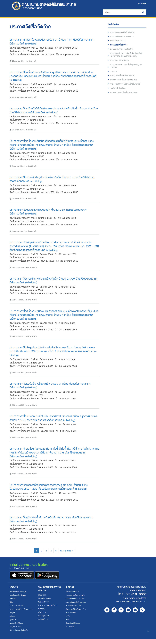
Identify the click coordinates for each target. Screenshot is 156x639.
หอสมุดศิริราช (43, 619)
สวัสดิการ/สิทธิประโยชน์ (75, 599)
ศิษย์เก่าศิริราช (43, 602)
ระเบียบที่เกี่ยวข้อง (118, 88)
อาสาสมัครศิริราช (16, 623)
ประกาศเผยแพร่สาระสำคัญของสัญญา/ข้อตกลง (126, 65)
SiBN (68, 619)
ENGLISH (142, 3)
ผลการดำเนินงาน (44, 598)
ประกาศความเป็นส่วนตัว (19, 630)
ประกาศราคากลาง (118, 41)
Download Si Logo (73, 623)
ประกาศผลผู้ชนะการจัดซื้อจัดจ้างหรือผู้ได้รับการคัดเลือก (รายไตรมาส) (126, 54)
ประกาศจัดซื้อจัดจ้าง (119, 45)
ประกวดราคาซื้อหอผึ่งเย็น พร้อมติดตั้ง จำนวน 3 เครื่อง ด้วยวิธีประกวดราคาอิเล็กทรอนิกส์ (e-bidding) (50, 385)
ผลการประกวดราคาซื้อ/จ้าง (122, 49)
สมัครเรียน (42, 612)
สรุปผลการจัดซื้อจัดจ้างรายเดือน (124, 80)
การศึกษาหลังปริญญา (18, 595)
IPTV (68, 616)
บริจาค (12, 616)
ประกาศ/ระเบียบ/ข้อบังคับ (75, 595)
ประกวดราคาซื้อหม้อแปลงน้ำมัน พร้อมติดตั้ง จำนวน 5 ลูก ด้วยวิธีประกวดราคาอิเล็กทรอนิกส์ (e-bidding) (51, 519)
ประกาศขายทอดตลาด (120, 60)
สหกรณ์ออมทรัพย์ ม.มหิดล (76, 602)
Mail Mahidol (71, 612)
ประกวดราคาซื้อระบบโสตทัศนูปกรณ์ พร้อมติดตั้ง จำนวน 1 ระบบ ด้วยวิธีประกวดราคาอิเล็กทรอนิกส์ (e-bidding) (52, 179)
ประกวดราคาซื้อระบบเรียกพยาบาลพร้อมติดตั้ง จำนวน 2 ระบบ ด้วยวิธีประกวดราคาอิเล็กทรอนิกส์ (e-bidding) (53, 280)
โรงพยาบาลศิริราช (17, 606)
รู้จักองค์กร (42, 595)
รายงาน (113, 71)
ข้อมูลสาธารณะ (16, 626)
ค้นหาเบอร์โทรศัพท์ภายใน (75, 609)
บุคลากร (13, 619)
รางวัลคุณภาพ (43, 616)
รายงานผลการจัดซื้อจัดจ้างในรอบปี (125, 84)
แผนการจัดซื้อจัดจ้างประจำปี (122, 76)
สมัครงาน (41, 609)
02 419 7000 (135, 594)
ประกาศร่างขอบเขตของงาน (122, 36)
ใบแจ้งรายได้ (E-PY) (73, 606)
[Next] (66, 550)
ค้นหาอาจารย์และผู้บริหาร (47, 605)
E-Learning (70, 626)
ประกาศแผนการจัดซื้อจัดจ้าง (122, 32)
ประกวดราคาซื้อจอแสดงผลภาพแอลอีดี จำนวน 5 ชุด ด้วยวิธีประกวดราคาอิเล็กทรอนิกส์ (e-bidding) (48, 212)
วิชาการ (13, 599)
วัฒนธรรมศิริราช (72, 592)
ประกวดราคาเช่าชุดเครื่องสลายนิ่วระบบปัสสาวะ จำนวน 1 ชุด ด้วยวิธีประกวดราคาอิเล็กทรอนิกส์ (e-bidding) (52, 41)
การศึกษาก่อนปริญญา (18, 592)
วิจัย (11, 602)
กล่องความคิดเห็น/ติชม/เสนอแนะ (124, 93)
